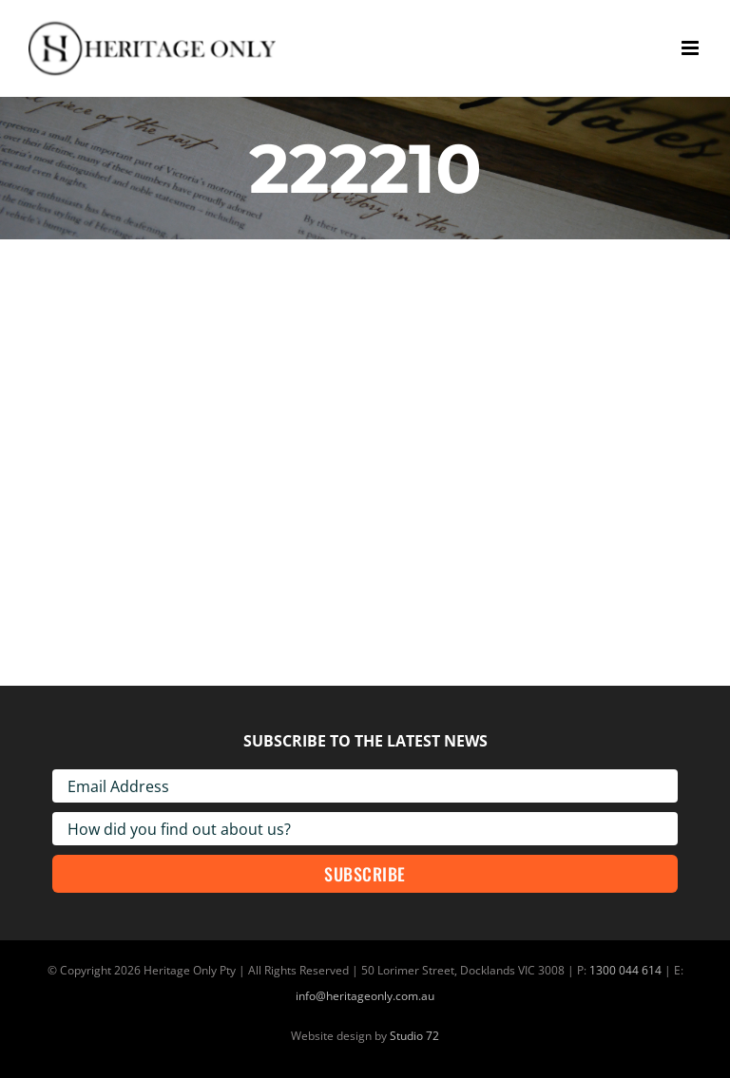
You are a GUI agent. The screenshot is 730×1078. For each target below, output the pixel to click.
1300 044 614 (625, 970)
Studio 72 (414, 1036)
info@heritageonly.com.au (365, 996)
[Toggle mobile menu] (691, 48)
